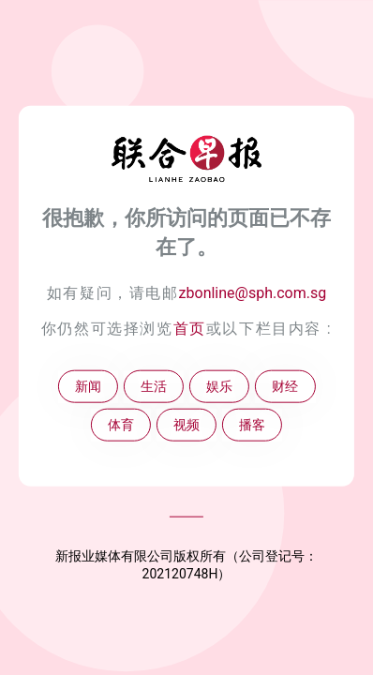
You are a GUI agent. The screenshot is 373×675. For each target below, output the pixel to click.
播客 (252, 425)
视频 (186, 425)
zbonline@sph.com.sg (253, 293)
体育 (121, 425)
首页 (189, 329)
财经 (285, 387)
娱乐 (219, 387)
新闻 (88, 387)
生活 (154, 387)
